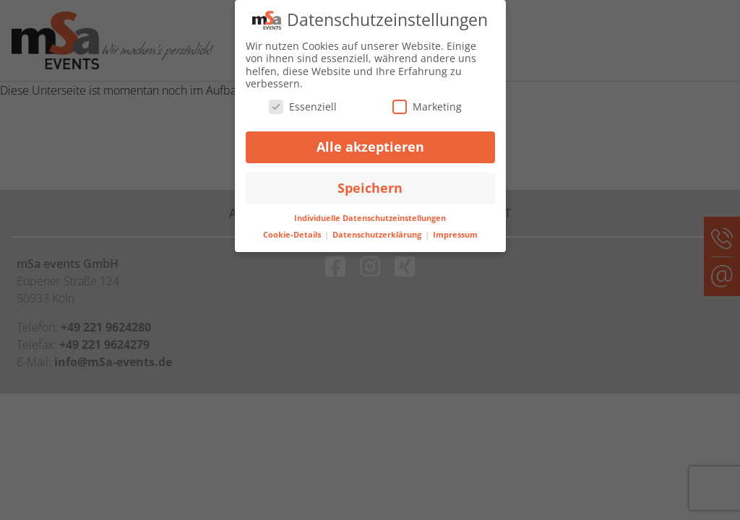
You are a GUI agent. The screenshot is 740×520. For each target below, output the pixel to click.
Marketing (427, 106)
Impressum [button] (455, 234)
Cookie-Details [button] (293, 234)
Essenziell (303, 106)
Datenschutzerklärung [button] (377, 234)
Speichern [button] (370, 187)
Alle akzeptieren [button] (370, 146)
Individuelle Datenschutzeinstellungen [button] (370, 218)
